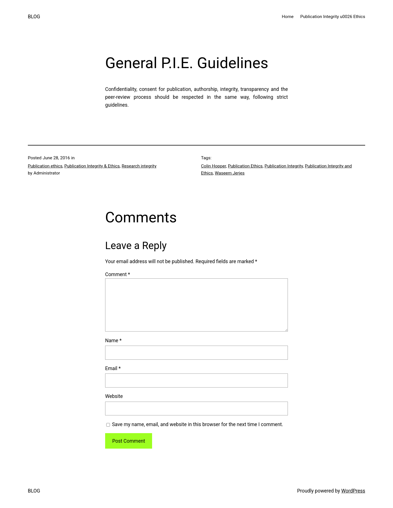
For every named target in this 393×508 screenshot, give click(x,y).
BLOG (34, 16)
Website (114, 396)
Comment (117, 274)
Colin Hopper (213, 166)
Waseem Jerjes (230, 173)
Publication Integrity (284, 166)
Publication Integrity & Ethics (92, 166)
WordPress (353, 491)
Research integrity (139, 166)
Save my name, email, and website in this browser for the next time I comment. (197, 424)
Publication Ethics (245, 166)
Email (113, 368)
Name (113, 340)
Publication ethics (45, 166)
